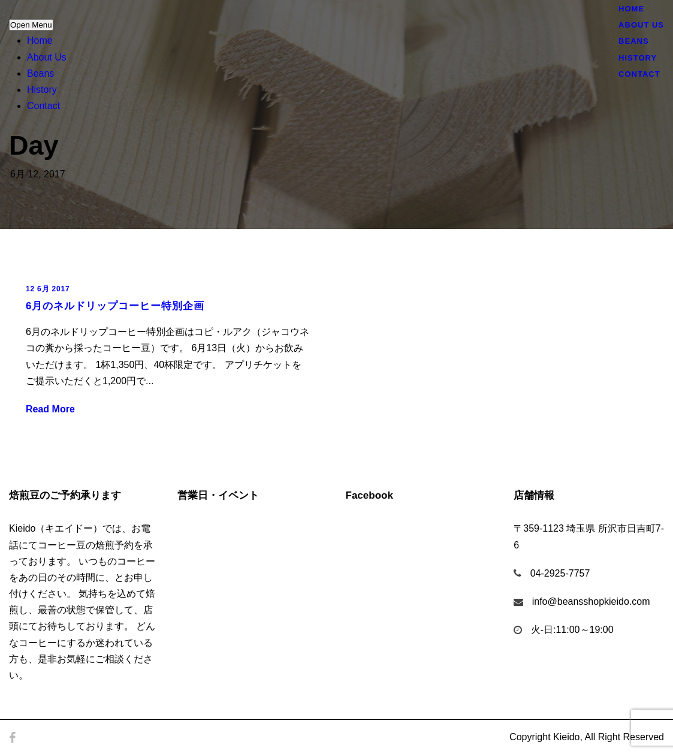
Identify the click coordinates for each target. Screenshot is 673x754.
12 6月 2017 (48, 289)
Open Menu (31, 24)
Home (40, 40)
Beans (40, 73)
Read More (50, 409)
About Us (47, 57)
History (42, 90)
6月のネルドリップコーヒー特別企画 (115, 306)
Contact (43, 106)
